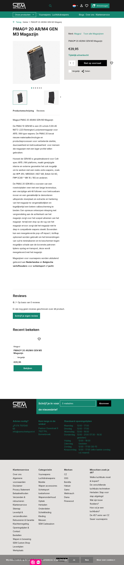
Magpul (77, 33)
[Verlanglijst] (86, 5)
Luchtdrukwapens (60, 14)
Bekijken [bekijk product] (28, 368)
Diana (66, 497)
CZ (65, 474)
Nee (87, 560)
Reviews (41, 110)
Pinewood (69, 501)
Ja (74, 560)
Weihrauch (69, 493)
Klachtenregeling (21, 524)
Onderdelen (44, 508)
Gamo (67, 489)
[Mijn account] (81, 5)
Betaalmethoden (20, 493)
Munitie (41, 482)
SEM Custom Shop (21, 543)
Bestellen (17, 535)
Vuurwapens (45, 14)
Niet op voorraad (92, 63)
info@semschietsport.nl (23, 430)
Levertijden (18, 546)
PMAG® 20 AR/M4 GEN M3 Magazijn (28, 352)
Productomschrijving (23, 110)
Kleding (42, 516)
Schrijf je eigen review (26, 316)
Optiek (41, 501)
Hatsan (67, 486)
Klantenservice (103, 14)
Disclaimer (17, 486)
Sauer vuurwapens (98, 519)
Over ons (90, 14)
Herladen (42, 505)
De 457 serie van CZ (99, 515)
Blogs (81, 14)
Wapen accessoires (47, 486)
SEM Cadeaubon (46, 524)
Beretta (67, 482)
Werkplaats (18, 550)
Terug (17, 22)
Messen (42, 520)
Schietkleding (44, 512)
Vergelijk (74, 71)
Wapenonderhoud (47, 497)
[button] (32, 87)
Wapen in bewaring (22, 539)
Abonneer (104, 403)
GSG (66, 478)
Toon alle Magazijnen (93, 33)
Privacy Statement (21, 489)
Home (26, 22)
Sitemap (16, 508)
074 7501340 (20, 425)
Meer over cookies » (106, 560)
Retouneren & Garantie (23, 520)
